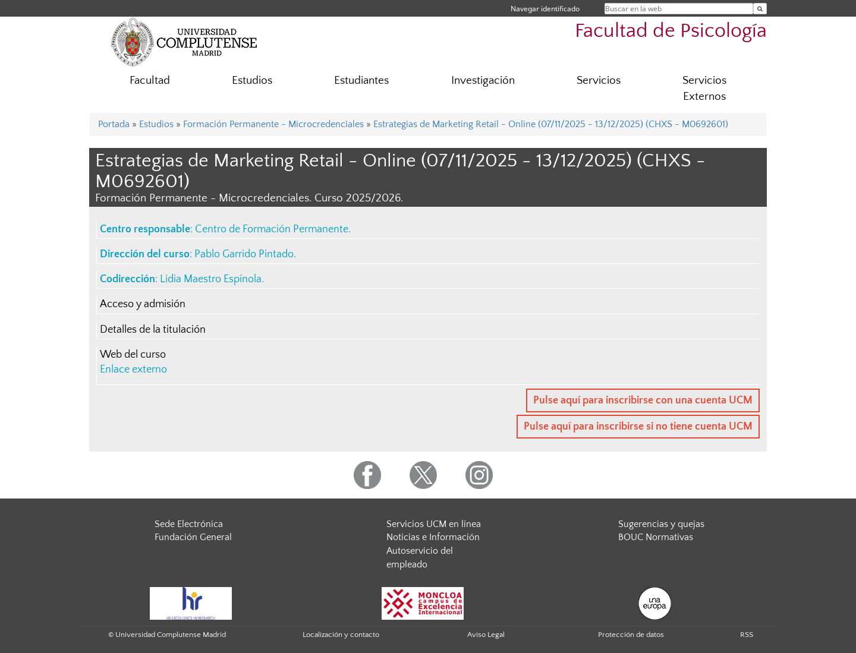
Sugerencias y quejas (661, 524)
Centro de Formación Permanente (271, 229)
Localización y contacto (341, 634)
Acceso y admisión (142, 304)
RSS (746, 634)
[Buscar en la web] (760, 8)
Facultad (150, 80)
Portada (114, 124)
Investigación (483, 80)
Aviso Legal (486, 634)
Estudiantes (361, 80)
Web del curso (133, 355)
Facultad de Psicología (671, 31)
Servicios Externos (704, 88)
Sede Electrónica (189, 524)
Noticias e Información (433, 537)
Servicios (599, 80)
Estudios (252, 80)
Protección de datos (631, 634)
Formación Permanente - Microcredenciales (273, 124)
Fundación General (193, 537)
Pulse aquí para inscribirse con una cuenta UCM (643, 400)
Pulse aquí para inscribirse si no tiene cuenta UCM (638, 427)
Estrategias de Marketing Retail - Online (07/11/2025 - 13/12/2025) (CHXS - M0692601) (550, 124)
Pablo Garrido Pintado (244, 254)
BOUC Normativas (655, 537)
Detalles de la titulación (153, 330)
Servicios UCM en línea (433, 524)
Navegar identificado (545, 9)
